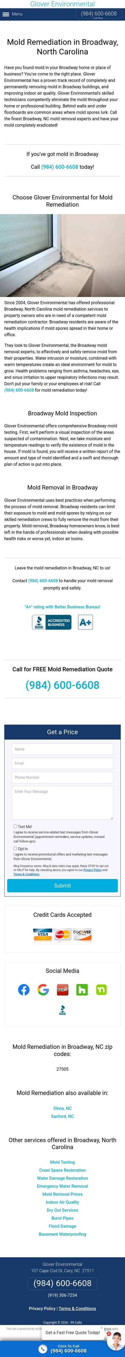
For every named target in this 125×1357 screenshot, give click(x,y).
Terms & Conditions (26, 865)
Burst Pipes (62, 1209)
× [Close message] (101, 1327)
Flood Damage (62, 1217)
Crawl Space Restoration (62, 1161)
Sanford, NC (62, 1107)
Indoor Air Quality (62, 1193)
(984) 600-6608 (99, 13)
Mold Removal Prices (62, 1185)
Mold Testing (62, 1153)
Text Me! (25, 818)
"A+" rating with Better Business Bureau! (62, 598)
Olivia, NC (62, 1099)
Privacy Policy (93, 861)
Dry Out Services (62, 1201)
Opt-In (23, 840)
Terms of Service (101, 1320)
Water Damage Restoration (62, 1169)
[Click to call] (62, 1349)
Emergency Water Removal (62, 1177)
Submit (62, 877)
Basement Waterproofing (62, 1225)
